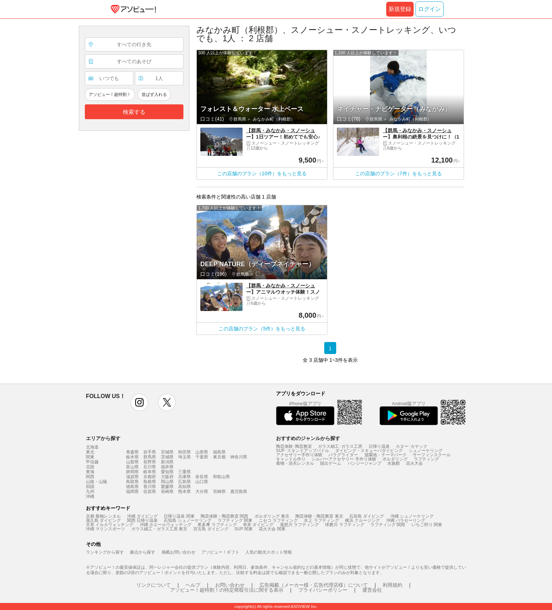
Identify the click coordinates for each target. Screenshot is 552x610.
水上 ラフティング (321, 520)
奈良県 (201, 476)
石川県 (149, 466)
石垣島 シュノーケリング (187, 520)
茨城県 (167, 457)
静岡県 (132, 471)
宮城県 (167, 452)
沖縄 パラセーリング (405, 520)
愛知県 (167, 471)
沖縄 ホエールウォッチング (166, 524)
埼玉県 (184, 457)
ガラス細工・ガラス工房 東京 (159, 528)
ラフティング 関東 (235, 520)
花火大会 (414, 463)
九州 (90, 491)
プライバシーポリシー (322, 590)
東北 (90, 452)
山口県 (201, 481)
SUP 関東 (243, 528)
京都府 (149, 476)
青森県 (132, 452)
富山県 (132, 466)
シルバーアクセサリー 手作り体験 (344, 459)
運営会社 (372, 590)
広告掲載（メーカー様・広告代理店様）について (313, 585)
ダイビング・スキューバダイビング (369, 450)
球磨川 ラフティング (344, 524)
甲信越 (92, 462)
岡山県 (167, 481)
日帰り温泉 (379, 446)
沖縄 (90, 496)
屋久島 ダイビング (103, 520)
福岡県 (132, 491)
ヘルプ (193, 585)
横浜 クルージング (362, 520)
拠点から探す (142, 552)
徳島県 (132, 486)
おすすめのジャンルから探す (308, 438)
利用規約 (392, 585)
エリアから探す (103, 438)
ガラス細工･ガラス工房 (340, 446)
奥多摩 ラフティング (217, 524)
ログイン (429, 9)
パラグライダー (343, 454)
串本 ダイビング (258, 524)
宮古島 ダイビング (210, 528)
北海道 (92, 447)
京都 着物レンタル (103, 516)
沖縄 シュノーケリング (412, 516)
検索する (134, 112)
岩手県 (149, 452)
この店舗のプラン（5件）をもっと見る (262, 328)
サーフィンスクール (432, 454)
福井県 (167, 466)
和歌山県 (221, 476)
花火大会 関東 (272, 528)
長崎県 (167, 491)
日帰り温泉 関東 (179, 516)
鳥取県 (132, 481)
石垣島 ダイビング (366, 516)
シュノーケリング (426, 450)
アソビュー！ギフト (220, 552)
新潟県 (167, 461)
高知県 (184, 486)
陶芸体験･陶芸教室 (294, 446)
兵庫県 (184, 476)
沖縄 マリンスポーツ (105, 528)
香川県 (149, 486)
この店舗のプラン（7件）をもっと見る (398, 173)
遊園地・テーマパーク (385, 454)
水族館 (393, 463)
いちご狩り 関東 (427, 524)
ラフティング (426, 459)
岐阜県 (149, 471)
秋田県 (184, 452)
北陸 (90, 467)
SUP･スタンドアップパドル (302, 450)
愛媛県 (167, 486)
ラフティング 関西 (387, 524)
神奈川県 (238, 457)
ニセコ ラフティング (278, 520)
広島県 (184, 481)
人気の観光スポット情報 (268, 552)
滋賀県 (132, 476)
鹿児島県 (238, 491)
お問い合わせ (230, 585)
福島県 (219, 452)
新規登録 (400, 9)
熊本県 (184, 491)
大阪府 (167, 476)
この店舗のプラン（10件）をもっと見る (262, 173)
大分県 (201, 491)
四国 (90, 486)
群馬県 (149, 457)
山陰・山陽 (96, 482)
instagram (139, 402)
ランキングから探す (105, 552)
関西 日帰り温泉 (142, 520)
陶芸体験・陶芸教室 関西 (224, 516)
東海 (90, 472)
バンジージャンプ (364, 463)
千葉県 (201, 457)
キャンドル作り (291, 459)
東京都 (219, 457)
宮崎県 (219, 491)
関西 (90, 477)
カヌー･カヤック (411, 446)
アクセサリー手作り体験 (299, 454)
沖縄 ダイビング (142, 516)
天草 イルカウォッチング (109, 524)
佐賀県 (149, 491)
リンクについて (153, 585)
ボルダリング (395, 459)
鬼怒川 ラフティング (299, 524)
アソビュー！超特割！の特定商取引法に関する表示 (226, 590)
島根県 (149, 481)
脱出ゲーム (330, 463)
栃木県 (132, 457)
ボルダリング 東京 (272, 516)
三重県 (184, 471)
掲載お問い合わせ (178, 552)
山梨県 (132, 461)
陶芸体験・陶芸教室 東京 (319, 516)
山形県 (201, 452)
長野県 (149, 461)
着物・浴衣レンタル (295, 463)
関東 (90, 457)
